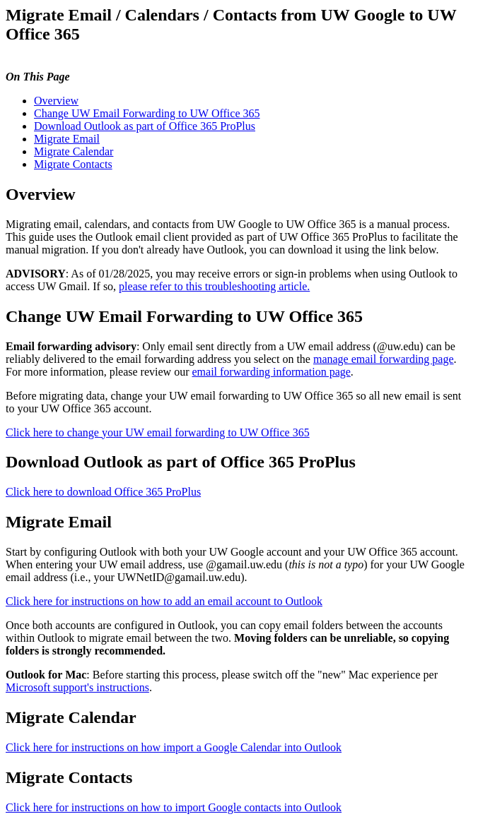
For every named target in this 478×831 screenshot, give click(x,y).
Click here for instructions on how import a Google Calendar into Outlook (174, 747)
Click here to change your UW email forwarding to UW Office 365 (158, 432)
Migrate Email (67, 139)
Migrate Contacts (73, 164)
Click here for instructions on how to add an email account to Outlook (164, 601)
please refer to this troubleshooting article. (214, 286)
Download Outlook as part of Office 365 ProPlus (144, 126)
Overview (56, 101)
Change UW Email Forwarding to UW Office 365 (147, 113)
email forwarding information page (271, 372)
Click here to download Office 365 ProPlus (103, 492)
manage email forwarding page (383, 359)
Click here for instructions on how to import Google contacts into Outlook (174, 807)
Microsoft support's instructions (77, 687)
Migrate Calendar (73, 151)
